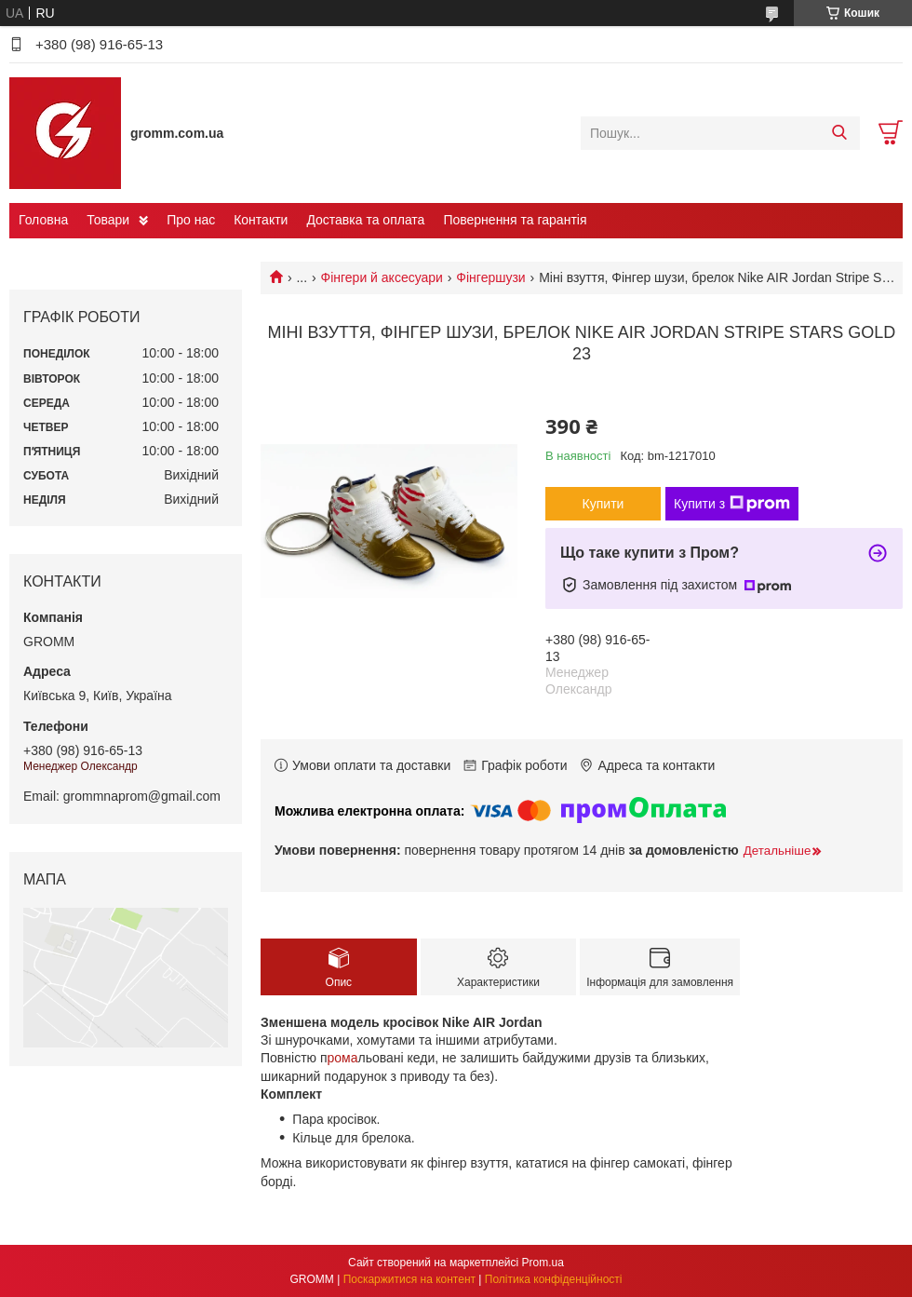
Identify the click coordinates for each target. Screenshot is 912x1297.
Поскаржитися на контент (409, 1279)
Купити (603, 503)
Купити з (732, 503)
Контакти (261, 219)
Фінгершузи (490, 277)
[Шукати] (839, 133)
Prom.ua (543, 1262)
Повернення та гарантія (514, 219)
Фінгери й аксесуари (382, 277)
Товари (108, 219)
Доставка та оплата (365, 219)
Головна (43, 219)
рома (343, 1057)
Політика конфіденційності (554, 1279)
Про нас (191, 219)
